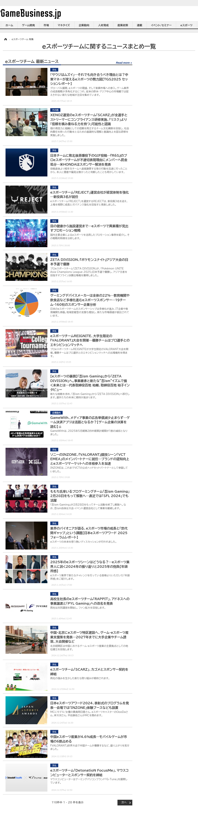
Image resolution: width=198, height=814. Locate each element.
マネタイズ (64, 25)
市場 (46, 25)
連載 (139, 25)
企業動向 (84, 25)
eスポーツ (186, 25)
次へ (124, 802)
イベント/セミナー (161, 25)
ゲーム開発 (28, 25)
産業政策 (122, 25)
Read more (123, 62)
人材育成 (103, 25)
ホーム (9, 25)
